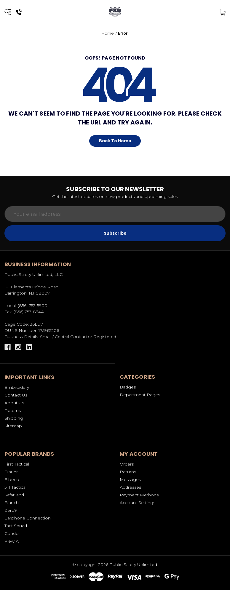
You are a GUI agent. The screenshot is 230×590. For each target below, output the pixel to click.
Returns (12, 410)
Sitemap (13, 425)
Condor (12, 533)
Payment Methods (139, 495)
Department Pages (140, 394)
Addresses (130, 487)
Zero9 (10, 510)
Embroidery (16, 387)
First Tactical (16, 464)
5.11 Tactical (15, 487)
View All (12, 541)
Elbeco (11, 479)
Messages (130, 479)
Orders (127, 464)
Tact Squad (15, 525)
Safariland (14, 495)
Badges (128, 387)
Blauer (11, 471)
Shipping (13, 418)
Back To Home (115, 141)
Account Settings (137, 502)
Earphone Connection (27, 518)
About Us (14, 402)
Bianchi (12, 502)
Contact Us (15, 395)
